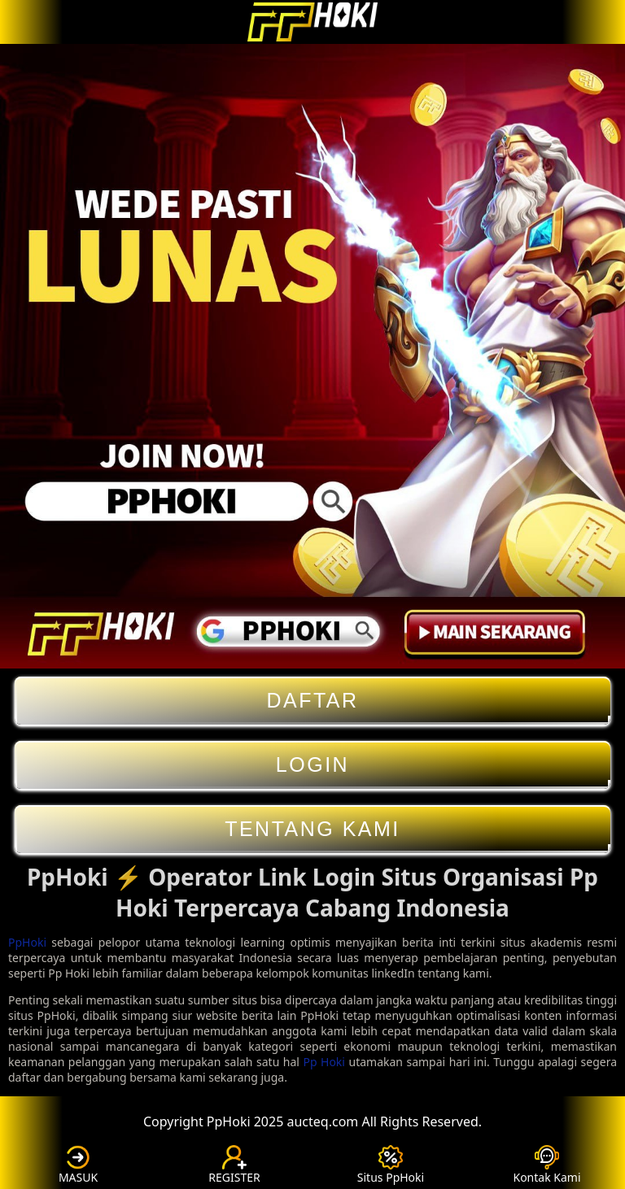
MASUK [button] (78, 1165)
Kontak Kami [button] (546, 1165)
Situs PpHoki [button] (390, 1165)
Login (312, 765)
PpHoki (27, 942)
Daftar (312, 701)
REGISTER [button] (234, 1165)
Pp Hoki (324, 1061)
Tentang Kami (312, 829)
